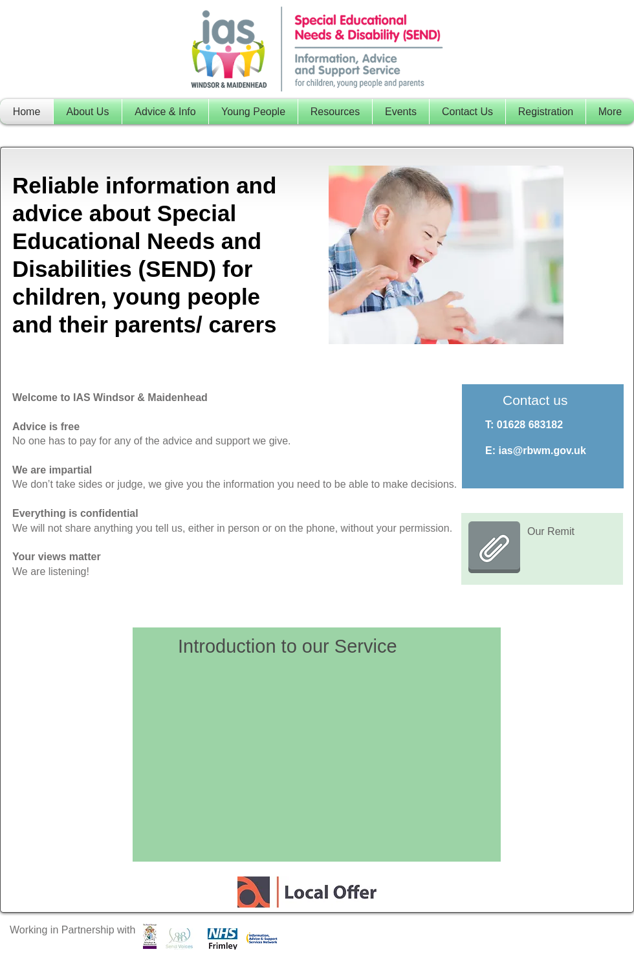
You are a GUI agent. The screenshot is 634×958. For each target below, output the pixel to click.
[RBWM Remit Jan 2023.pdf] (494, 548)
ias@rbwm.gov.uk (541, 450)
